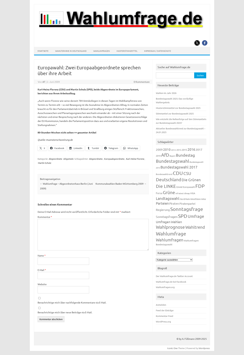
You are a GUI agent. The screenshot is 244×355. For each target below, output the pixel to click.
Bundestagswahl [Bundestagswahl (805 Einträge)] (172, 161)
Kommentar (45, 216)
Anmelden (161, 304)
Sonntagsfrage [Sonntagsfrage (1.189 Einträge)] (186, 209)
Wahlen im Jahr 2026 (166, 93)
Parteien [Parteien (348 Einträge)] (162, 203)
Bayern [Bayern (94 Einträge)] (172, 155)
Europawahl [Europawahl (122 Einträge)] (189, 186)
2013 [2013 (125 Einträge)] (178, 149)
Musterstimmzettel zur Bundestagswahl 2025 (178, 107)
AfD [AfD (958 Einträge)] (165, 155)
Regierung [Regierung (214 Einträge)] (163, 209)
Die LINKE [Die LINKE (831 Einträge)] (166, 186)
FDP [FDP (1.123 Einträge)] (200, 186)
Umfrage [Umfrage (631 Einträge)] (196, 216)
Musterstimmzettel (127, 51)
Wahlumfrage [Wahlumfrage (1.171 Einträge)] (171, 233)
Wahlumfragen (101, 51)
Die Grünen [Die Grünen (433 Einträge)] (191, 180)
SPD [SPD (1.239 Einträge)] (182, 216)
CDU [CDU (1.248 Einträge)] (178, 173)
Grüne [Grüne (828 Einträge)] (169, 192)
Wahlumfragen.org (165, 287)
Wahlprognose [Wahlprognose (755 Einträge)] (170, 227)
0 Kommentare (142, 81)
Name (42, 255)
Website (42, 284)
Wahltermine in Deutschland (71, 51)
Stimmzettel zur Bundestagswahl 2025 (175, 113)
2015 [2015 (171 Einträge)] (184, 149)
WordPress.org (163, 321)
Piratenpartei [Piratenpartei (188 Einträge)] (187, 203)
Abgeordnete (55, 158)
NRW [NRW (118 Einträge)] (203, 199)
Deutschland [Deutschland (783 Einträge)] (168, 179)
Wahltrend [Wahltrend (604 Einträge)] (195, 227)
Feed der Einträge (165, 310)
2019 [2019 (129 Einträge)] (158, 155)
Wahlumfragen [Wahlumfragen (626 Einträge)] (169, 239)
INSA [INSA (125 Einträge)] (192, 193)
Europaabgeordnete (114, 158)
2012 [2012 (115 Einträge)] (173, 150)
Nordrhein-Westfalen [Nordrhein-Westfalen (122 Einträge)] (190, 199)
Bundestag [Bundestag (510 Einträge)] (185, 155)
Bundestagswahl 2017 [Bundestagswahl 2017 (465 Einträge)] (178, 167)
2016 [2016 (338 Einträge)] (191, 149)
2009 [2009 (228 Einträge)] (159, 149)
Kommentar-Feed (164, 315)
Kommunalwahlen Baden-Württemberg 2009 (121, 183)
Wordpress (204, 348)
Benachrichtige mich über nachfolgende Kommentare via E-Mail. (72, 302)
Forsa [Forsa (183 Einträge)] (159, 193)
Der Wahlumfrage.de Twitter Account (174, 276)
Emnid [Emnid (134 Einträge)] (179, 186)
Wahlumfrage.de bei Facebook (171, 281)
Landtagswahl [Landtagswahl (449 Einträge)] (167, 198)
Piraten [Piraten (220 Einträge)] (174, 203)
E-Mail (42, 269)
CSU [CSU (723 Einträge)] (187, 173)
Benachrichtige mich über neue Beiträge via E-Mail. (65, 312)
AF (43, 81)
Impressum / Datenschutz (157, 51)
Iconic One (172, 348)
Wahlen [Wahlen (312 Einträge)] (176, 222)
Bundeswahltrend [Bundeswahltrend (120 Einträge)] (164, 174)
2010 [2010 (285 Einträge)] (167, 149)
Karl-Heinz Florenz (135, 158)
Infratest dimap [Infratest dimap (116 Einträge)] (183, 193)
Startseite (42, 51)
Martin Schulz (44, 162)
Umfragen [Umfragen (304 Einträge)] (163, 222)
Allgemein (68, 158)
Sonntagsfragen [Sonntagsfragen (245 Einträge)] (167, 216)
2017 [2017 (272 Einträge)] (199, 149)
